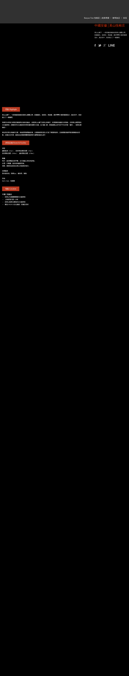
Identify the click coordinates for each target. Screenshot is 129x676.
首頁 (125, 18)
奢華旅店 (116, 18)
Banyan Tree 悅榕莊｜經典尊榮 (96, 18)
